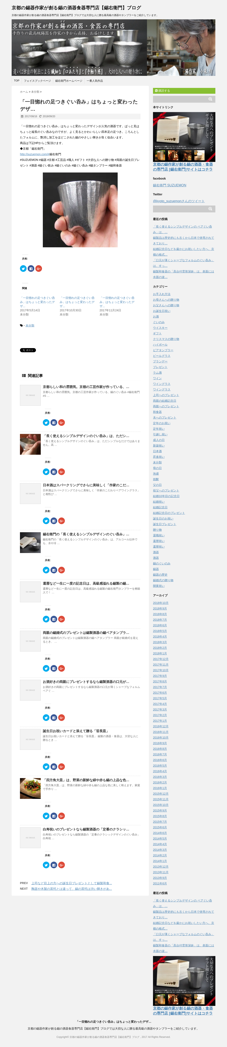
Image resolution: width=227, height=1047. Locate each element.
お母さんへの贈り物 (166, 299)
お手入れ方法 (161, 294)
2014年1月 (160, 861)
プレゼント (160, 367)
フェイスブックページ (37, 80)
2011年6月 (160, 883)
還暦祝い (159, 541)
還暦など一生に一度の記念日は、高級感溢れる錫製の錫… (86, 583)
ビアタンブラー (163, 350)
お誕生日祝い (161, 311)
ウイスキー (160, 327)
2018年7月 (160, 619)
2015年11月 (161, 799)
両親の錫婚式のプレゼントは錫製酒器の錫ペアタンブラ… (86, 632)
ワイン (157, 378)
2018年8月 (160, 614)
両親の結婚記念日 (164, 400)
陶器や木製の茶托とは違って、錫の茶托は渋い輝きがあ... (71, 889)
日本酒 (157, 451)
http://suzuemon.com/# (34, 154)
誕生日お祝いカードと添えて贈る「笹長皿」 (76, 731)
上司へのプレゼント (166, 395)
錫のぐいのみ (161, 563)
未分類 (30, 325)
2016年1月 (160, 788)
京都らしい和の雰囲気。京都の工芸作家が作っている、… (86, 387)
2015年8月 (160, 816)
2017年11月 (161, 664)
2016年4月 (160, 771)
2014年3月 (160, 849)
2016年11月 (161, 732)
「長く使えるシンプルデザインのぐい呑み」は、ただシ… (86, 436)
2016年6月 (160, 760)
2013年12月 (161, 866)
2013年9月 (160, 877)
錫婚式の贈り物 (163, 580)
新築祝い (159, 445)
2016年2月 (160, 782)
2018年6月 (160, 625)
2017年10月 (161, 670)
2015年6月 (160, 827)
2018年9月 (160, 608)
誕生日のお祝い (163, 518)
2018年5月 (160, 631)
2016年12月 (161, 726)
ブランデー (160, 361)
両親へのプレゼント (166, 406)
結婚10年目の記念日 (166, 496)
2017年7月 (160, 687)
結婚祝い (159, 501)
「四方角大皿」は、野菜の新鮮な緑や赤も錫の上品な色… (86, 780)
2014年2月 (160, 855)
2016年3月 (160, 776)
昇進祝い (159, 456)
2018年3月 (160, 642)
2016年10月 (161, 737)
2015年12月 (161, 793)
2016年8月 (160, 748)
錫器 (156, 569)
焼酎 (156, 479)
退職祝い (159, 535)
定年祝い (159, 428)
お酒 (156, 316)
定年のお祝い (161, 423)
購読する (162, 90)
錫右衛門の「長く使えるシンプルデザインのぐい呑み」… (86, 534)
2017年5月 (160, 698)
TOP (17, 80)
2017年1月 (160, 720)
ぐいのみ (159, 322)
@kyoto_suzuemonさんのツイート (179, 201)
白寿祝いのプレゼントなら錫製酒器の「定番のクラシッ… (86, 829)
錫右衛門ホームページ (68, 80)
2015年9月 (160, 810)
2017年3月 (160, 709)
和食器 (157, 412)
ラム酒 (157, 372)
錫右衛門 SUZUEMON (169, 185)
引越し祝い (160, 434)
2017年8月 (160, 681)
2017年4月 (160, 704)
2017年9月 (160, 675)
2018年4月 (160, 636)
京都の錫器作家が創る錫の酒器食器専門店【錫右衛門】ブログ (76, 7)
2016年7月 (160, 754)
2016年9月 (160, 743)
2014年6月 (160, 833)
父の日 (157, 485)
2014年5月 (160, 838)
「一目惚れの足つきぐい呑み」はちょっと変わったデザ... (37, 302)
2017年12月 (161, 659)
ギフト (157, 333)
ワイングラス (161, 384)
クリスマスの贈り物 (166, 339)
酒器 (156, 552)
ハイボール (160, 344)
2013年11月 (161, 872)
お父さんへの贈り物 (166, 305)
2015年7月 (160, 821)
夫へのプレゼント (164, 417)
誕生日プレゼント (164, 524)
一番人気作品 (95, 80)
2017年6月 (160, 692)
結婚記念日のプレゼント (169, 513)
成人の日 (159, 440)
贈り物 (157, 529)
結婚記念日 (160, 507)
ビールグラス (161, 355)
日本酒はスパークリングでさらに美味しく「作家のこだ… (86, 485)
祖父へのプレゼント (166, 490)
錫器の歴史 (160, 574)
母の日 (157, 468)
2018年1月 (160, 653)
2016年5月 (160, 765)
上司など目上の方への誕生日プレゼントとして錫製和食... (71, 883)
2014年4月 (160, 844)
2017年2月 (160, 715)
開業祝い (159, 586)
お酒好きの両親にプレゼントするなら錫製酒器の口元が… (86, 682)
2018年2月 (160, 647)
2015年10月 (161, 805)
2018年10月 (161, 603)
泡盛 (156, 473)
